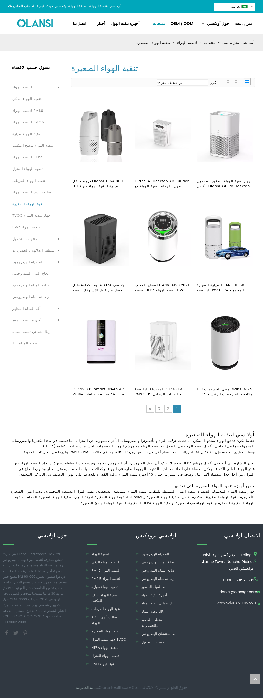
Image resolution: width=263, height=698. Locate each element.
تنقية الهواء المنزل (27, 168)
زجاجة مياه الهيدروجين (30, 296)
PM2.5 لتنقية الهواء (28, 122)
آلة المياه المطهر (26, 308)
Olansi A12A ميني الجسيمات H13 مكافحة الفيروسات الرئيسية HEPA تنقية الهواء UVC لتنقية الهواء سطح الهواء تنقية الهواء (224, 392)
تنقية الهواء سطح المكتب (32, 145)
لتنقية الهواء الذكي (27, 98)
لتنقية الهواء (22, 87)
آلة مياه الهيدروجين (28, 262)
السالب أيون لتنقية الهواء (33, 192)
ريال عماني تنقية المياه (31, 331)
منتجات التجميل (24, 238)
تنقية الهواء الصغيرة (28, 204)
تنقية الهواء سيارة (27, 134)
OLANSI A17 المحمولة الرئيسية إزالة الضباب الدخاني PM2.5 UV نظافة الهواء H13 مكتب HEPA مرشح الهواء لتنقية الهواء (161, 392)
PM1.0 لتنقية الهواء (27, 110)
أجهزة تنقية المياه (27, 320)
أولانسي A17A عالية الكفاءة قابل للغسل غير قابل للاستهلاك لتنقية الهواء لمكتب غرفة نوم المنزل (99, 288)
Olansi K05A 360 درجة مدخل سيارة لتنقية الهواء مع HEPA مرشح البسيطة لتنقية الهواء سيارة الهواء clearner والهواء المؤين (101, 183)
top (255, 679)
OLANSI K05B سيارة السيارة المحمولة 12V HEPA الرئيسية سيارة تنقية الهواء (220, 288)
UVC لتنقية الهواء (104, 664)
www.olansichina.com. (237, 603)
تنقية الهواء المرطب (28, 180)
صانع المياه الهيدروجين (31, 285)
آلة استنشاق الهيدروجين (159, 633)
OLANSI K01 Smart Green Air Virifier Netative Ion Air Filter (99, 392)
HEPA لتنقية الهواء (27, 157)
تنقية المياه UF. (24, 343)
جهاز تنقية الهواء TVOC (31, 215)
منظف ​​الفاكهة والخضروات (33, 250)
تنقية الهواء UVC (26, 227)
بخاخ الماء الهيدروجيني (30, 273)
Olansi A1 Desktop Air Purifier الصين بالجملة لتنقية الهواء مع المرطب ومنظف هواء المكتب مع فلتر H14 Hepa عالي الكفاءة (162, 183)
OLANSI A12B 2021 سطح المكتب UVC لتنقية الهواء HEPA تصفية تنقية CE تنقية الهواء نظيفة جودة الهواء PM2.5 (162, 288)
